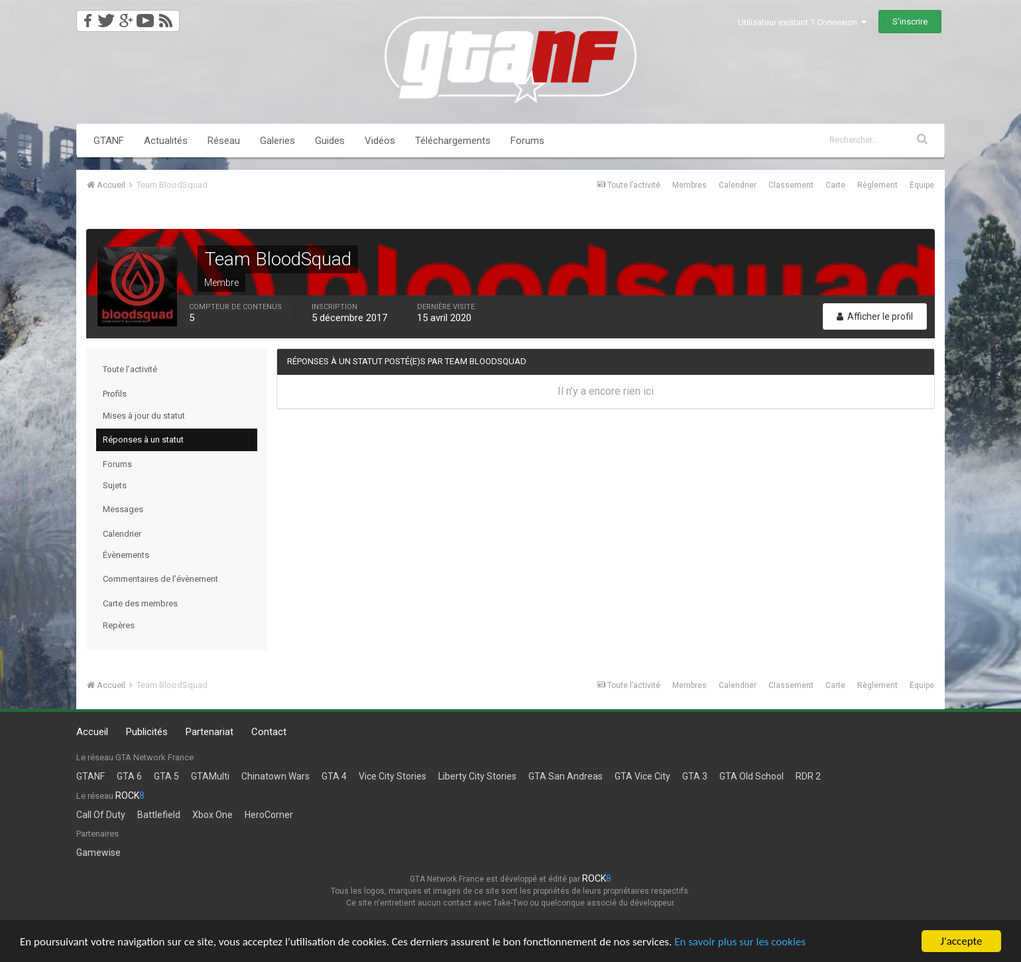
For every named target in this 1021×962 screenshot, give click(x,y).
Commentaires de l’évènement (160, 579)
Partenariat (209, 732)
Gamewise (98, 852)
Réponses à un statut (143, 440)
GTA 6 (129, 776)
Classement (790, 185)
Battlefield (158, 814)
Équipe (922, 185)
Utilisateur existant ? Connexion (802, 22)
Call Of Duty (100, 814)
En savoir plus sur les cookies (740, 942)
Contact (268, 732)
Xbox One (212, 814)
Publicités (147, 732)
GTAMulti (210, 776)
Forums (527, 141)
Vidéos (380, 141)
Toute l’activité (130, 369)
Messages (123, 509)
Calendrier (737, 185)
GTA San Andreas (565, 776)
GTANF (108, 141)
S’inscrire (910, 22)
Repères (119, 625)
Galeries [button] (277, 141)
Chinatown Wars (275, 776)
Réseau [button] (224, 141)
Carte (835, 185)
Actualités (166, 141)
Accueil (92, 732)
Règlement (877, 185)
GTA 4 (334, 776)
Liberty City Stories (477, 776)
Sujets (115, 485)
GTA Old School (751, 776)
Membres (689, 185)
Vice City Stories (392, 776)
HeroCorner (269, 814)
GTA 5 (166, 776)
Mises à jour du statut (144, 416)
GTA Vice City (642, 776)
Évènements (126, 555)
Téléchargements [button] (453, 141)
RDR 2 (808, 776)
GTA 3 (694, 776)
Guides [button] (330, 141)
